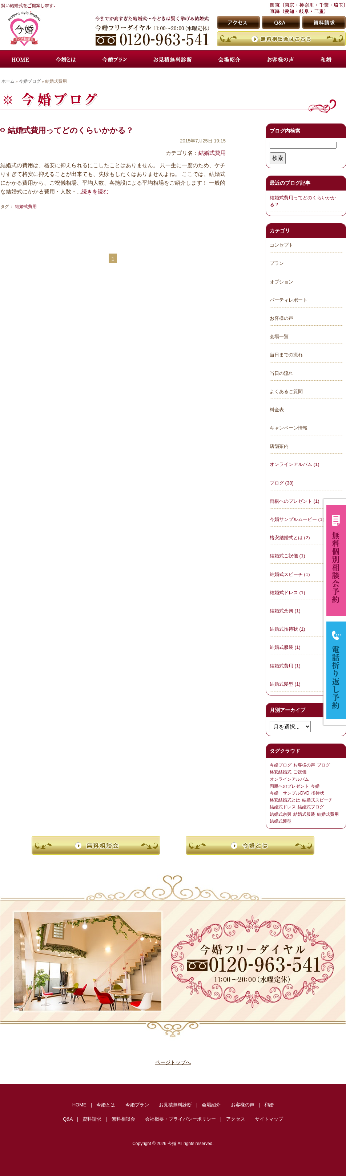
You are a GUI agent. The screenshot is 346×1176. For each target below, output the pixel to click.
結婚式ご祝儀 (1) (287, 555)
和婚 (269, 1105)
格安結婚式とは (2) (290, 537)
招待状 (317, 793)
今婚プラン (137, 1105)
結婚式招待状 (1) (287, 629)
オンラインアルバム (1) (294, 464)
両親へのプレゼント (289, 786)
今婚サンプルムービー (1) (297, 519)
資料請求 (92, 1119)
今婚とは (105, 1105)
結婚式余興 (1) (285, 611)
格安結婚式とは (285, 800)
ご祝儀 (299, 772)
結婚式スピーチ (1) (290, 574)
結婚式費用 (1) (285, 666)
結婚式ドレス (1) (287, 592)
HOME (79, 1105)
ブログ (323, 765)
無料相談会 (123, 1119)
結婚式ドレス (283, 807)
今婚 (315, 786)
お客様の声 (304, 765)
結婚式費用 (212, 153)
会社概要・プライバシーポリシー (180, 1119)
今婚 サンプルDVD (289, 793)
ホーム (8, 81)
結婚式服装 (304, 814)
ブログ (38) (282, 483)
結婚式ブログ (311, 807)
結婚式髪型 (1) (285, 684)
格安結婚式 (280, 772)
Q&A (68, 1119)
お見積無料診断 (175, 1105)
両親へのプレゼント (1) (294, 501)
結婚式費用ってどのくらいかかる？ (70, 130)
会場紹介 (211, 1105)
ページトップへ (173, 1062)
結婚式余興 (280, 814)
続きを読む (95, 191)
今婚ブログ (30, 81)
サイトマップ (269, 1119)
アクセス (235, 1119)
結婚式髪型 (280, 821)
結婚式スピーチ (317, 800)
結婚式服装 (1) (285, 647)
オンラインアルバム (289, 779)
